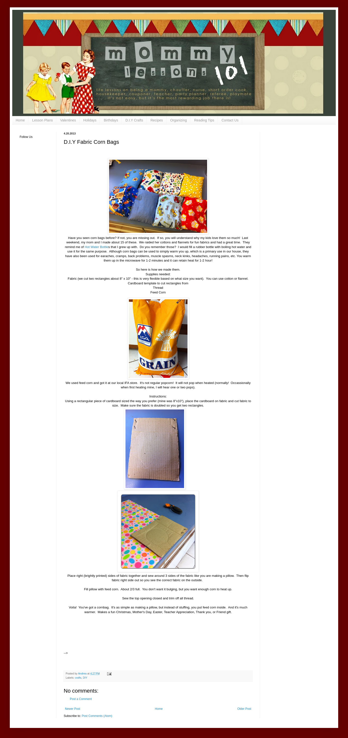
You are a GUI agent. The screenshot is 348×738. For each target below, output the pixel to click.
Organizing (178, 120)
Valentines (68, 120)
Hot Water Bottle (96, 247)
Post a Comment (81, 699)
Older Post (244, 709)
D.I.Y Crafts (134, 120)
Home (20, 120)
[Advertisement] (86, 638)
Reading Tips (204, 120)
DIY (85, 677)
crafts (78, 677)
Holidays (90, 120)
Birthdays (111, 120)
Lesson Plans (42, 120)
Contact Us (230, 120)
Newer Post (72, 709)
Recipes (156, 120)
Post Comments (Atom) (97, 716)
